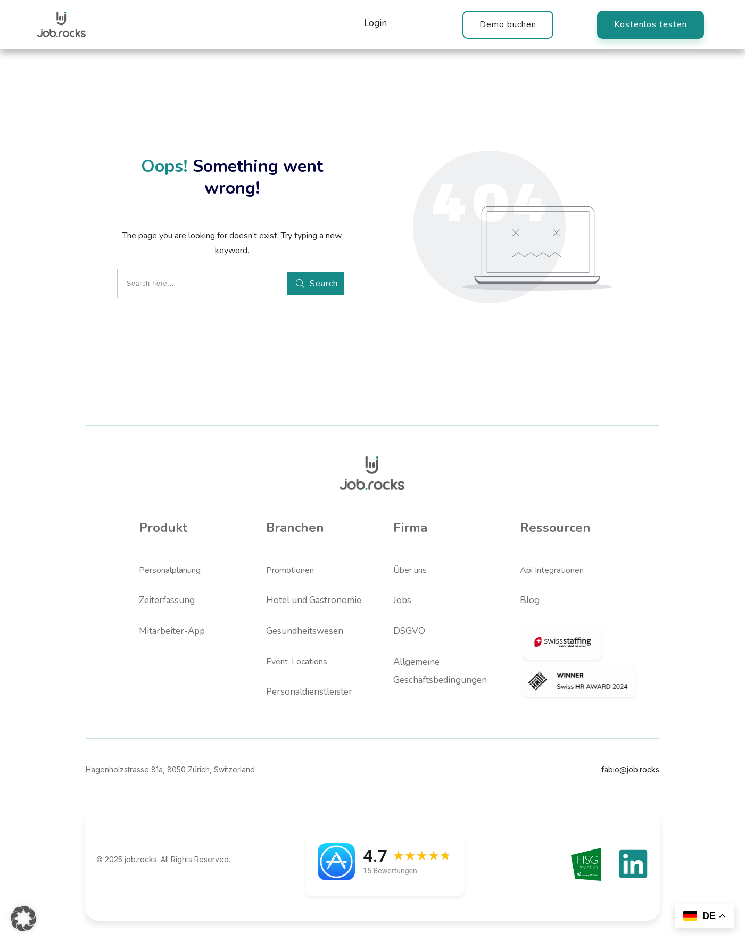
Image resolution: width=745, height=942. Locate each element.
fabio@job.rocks (630, 769)
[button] (23, 918)
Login (375, 23)
